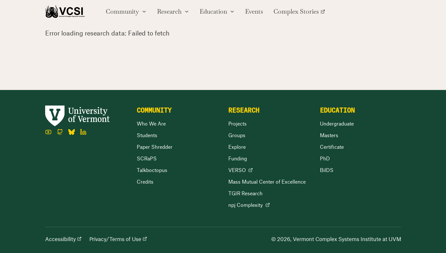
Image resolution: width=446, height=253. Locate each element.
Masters (329, 135)
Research (173, 11)
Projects (237, 123)
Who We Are (151, 123)
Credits (145, 181)
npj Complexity (249, 205)
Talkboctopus (152, 170)
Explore (237, 147)
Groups (236, 135)
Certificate (332, 147)
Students (147, 135)
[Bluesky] (71, 132)
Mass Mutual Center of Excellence (267, 181)
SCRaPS (147, 158)
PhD (325, 158)
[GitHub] (60, 132)
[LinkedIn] (83, 132)
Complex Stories (299, 11)
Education (217, 11)
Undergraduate (337, 123)
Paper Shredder (155, 147)
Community (126, 11)
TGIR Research (245, 193)
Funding (237, 158)
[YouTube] (48, 132)
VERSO (240, 170)
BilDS (326, 170)
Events (254, 11)
